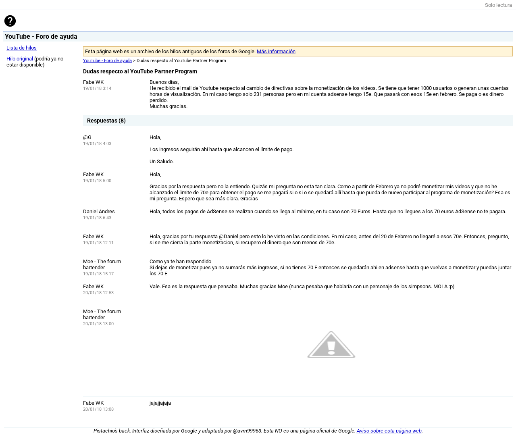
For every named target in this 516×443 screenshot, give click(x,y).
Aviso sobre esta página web (389, 431)
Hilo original (19, 59)
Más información (276, 51)
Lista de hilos (21, 48)
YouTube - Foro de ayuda (107, 60)
